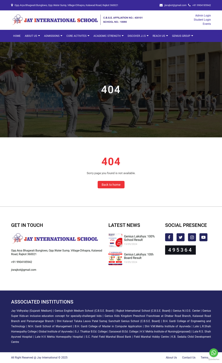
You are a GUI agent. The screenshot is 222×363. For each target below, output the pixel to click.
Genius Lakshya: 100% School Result (139, 238)
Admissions (51, 35)
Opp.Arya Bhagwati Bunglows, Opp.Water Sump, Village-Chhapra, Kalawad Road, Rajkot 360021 (66, 5)
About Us (31, 35)
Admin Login (203, 15)
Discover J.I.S (137, 35)
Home (17, 35)
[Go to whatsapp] (213, 352)
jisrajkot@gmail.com (175, 5)
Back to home (111, 184)
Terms (204, 357)
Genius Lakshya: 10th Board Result (138, 256)
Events (207, 23)
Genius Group (181, 35)
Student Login (202, 19)
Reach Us (159, 35)
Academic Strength (107, 35)
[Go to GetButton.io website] (213, 359)
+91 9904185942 (201, 5)
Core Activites (76, 35)
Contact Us (188, 357)
